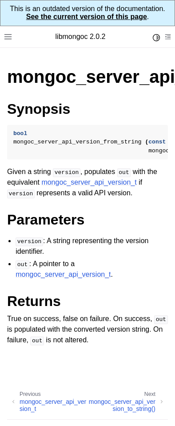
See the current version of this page (86, 16)
